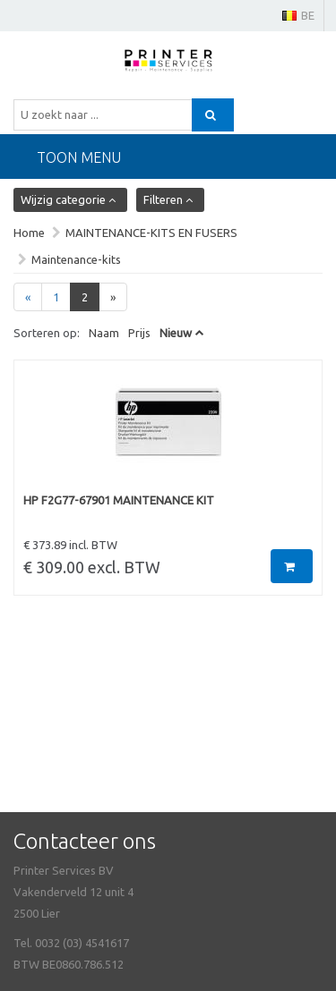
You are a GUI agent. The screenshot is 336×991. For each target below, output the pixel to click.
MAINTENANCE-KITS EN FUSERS (151, 232)
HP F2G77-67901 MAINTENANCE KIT (118, 500)
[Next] (113, 297)
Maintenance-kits (76, 259)
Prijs (139, 332)
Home (29, 232)
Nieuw (175, 332)
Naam (104, 332)
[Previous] (27, 297)
